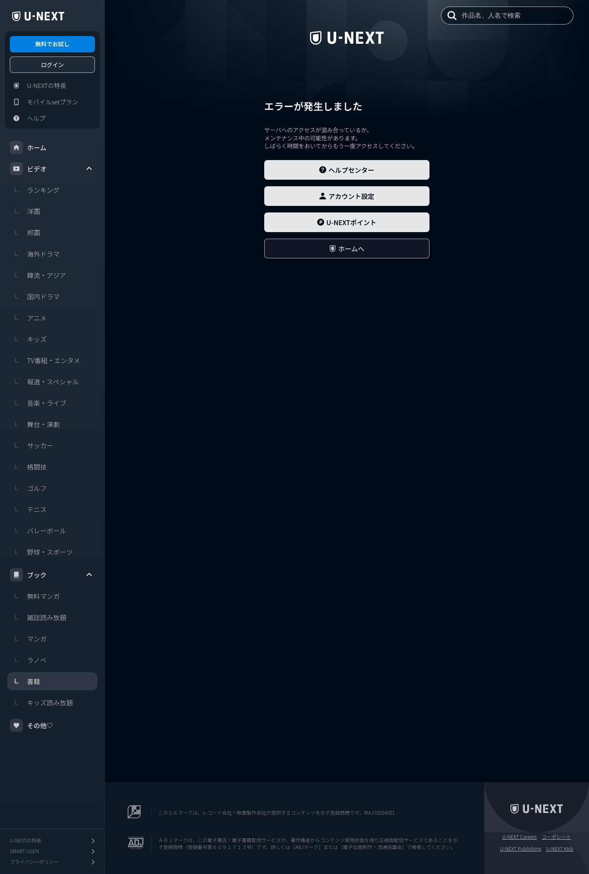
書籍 (25, 681)
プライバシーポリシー (53, 862)
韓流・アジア (38, 275)
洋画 (25, 211)
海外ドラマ (35, 253)
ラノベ (28, 659)
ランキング (35, 189)
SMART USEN (53, 851)
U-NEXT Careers (519, 836)
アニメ (28, 317)
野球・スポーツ (41, 551)
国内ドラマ (35, 296)
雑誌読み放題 (38, 617)
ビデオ (51, 168)
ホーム (28, 147)
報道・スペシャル (44, 381)
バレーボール (38, 530)
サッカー (31, 445)
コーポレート (556, 836)
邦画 (25, 232)
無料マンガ (35, 596)
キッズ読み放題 (41, 702)
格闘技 (28, 466)
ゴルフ (28, 488)
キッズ (28, 339)
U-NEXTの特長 (38, 85)
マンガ (28, 638)
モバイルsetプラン (44, 101)
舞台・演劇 (35, 424)
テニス (28, 509)
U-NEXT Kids (559, 848)
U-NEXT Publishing (520, 848)
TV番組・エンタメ (45, 360)
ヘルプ (27, 118)
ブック (51, 574)
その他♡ (31, 725)
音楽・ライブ (38, 402)
